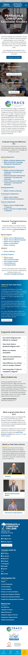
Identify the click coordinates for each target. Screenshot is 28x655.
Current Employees (7, 584)
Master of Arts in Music (11, 197)
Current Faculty (5, 587)
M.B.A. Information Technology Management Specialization (13, 163)
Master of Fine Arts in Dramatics (14, 199)
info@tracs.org (12, 116)
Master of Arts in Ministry (12, 241)
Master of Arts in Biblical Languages (15, 240)
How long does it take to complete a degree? (12, 370)
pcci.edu (3, 1)
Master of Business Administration (14, 160)
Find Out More (14, 92)
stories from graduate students (12, 433)
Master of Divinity (9, 245)
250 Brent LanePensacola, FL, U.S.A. (7, 532)
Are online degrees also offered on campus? (12, 339)
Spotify (4, 569)
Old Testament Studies (11, 261)
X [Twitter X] (2, 571)
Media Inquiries (6, 542)
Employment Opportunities (9, 617)
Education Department (8, 167)
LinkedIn (4, 566)
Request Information (15, 57)
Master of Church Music (11, 243)
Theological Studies (10, 265)
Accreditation (5, 607)
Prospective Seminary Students (10, 597)
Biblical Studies (8, 258)
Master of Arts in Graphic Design (14, 205)
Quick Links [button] (23, 1)
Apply (14, 26)
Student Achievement (7, 620)
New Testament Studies (11, 259)
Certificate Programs (7, 254)
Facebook (4, 561)
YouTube (4, 574)
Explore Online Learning (14, 74)
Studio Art (9, 207)
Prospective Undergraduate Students (12, 599)
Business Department (7, 157)
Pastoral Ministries (10, 263)
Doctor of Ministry (9, 251)
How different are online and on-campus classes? (12, 364)
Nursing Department (7, 187)
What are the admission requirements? (12, 358)
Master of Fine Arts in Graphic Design (15, 209)
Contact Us (6, 545)
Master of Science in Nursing (12, 191)
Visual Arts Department (8, 202)
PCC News (5, 553)
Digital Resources (6, 612)
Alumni (3, 581)
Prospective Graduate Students (10, 594)
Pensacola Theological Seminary (14, 274)
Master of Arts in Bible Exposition (14, 238)
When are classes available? (9, 351)
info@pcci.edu (6, 539)
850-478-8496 (5, 536)
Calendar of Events (6, 610)
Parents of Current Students (9, 592)
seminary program (19, 229)
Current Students (6, 589)
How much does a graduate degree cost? (11, 345)
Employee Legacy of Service (9, 615)
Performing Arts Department (10, 194)
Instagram (5, 563)
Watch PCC (5, 558)
